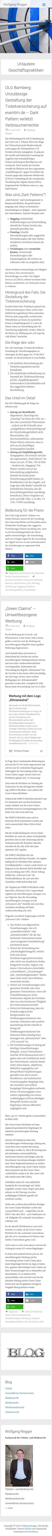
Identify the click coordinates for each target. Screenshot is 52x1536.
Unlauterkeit (29, 590)
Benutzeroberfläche (14, 580)
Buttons (8, 583)
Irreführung (10, 586)
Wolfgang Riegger (15, 4)
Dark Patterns (19, 583)
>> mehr (9, 1508)
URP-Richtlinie (31, 1321)
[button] (14, 555)
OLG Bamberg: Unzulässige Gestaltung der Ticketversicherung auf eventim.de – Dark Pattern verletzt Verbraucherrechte (26, 106)
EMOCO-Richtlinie (33, 1311)
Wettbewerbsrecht (20, 576)
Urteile (8, 576)
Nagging (21, 586)
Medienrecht (12, 1402)
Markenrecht (12, 1398)
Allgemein (13, 573)
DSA (29, 583)
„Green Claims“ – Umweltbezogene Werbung (21, 614)
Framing (36, 583)
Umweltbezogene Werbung (17, 1318)
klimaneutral (24, 1315)
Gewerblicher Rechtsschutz (31, 573)
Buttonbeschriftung (33, 580)
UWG (41, 1321)
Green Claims (11, 1315)
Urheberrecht (12, 1412)
